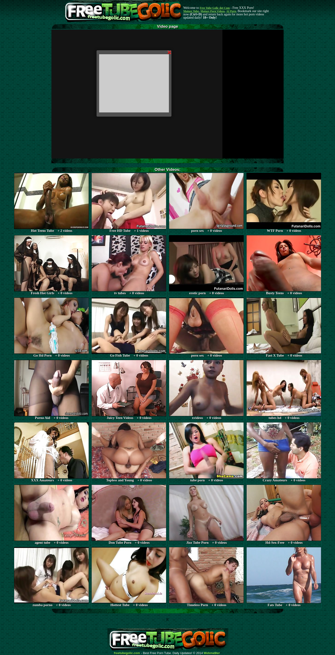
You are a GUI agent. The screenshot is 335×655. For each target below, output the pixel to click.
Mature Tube (191, 11)
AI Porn (231, 11)
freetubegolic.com (127, 653)
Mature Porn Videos (213, 11)
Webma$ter (212, 653)
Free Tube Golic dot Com (215, 8)
